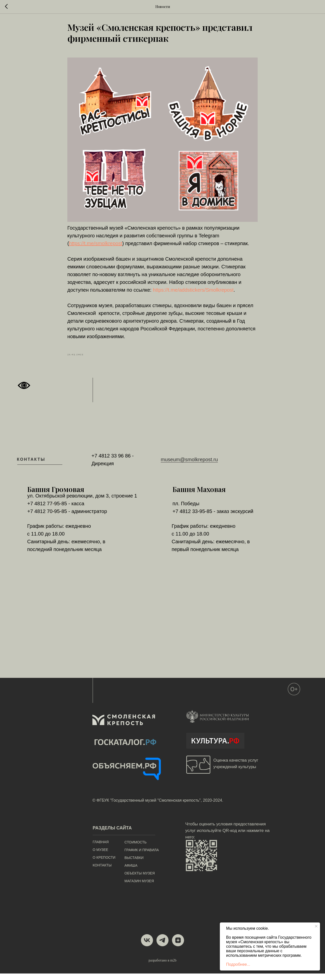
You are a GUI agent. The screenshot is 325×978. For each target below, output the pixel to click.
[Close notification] (316, 926)
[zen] (178, 945)
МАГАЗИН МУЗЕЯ (139, 885)
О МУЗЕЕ (100, 854)
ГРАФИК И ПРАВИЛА (141, 854)
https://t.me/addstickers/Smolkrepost (193, 292)
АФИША (130, 870)
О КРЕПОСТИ (104, 862)
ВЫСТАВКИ (133, 862)
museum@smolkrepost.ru (189, 464)
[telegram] (162, 945)
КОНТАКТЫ (102, 870)
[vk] (147, 945)
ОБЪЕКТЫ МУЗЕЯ (139, 878)
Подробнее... (238, 964)
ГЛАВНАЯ (101, 846)
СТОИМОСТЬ (135, 847)
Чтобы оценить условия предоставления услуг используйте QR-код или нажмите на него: (227, 835)
